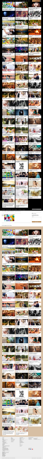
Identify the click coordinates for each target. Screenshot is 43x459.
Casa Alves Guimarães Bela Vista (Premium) (6, 445)
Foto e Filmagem (21, 441)
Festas (13, 209)
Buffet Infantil (12, 438)
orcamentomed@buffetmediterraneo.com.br (37, 439)
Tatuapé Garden (4, 443)
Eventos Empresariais (8, 209)
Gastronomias (12, 440)
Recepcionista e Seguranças (22, 442)
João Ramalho (4, 444)
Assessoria (12, 441)
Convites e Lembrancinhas (22, 439)
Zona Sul (3, 439)
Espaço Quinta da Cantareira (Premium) (6, 449)
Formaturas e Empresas (13, 439)
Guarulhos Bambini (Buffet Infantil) (5, 448)
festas (11, 437)
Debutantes (16, 209)
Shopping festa (21, 437)
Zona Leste (3, 441)
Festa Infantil (19, 209)
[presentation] (36, 219)
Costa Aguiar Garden (4, 440)
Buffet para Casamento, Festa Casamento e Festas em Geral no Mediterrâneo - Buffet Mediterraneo (4, 4)
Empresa (3, 437)
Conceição (3, 454)
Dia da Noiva (21, 440)
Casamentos (3, 209)
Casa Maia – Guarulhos (4, 447)
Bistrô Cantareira (4, 453)
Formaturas (23, 209)
